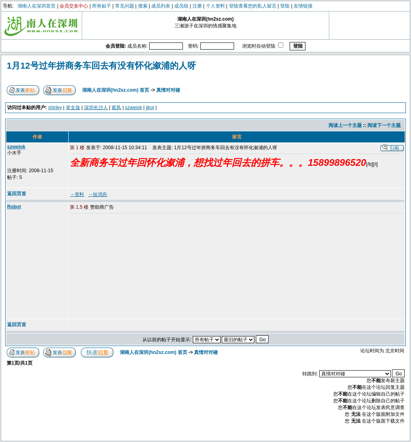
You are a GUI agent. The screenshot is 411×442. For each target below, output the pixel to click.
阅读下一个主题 (384, 125)
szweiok (133, 107)
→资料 (77, 194)
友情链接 (303, 6)
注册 (197, 6)
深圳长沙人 (96, 107)
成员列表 (160, 6)
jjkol (150, 107)
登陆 (285, 6)
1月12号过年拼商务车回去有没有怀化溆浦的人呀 (101, 66)
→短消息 (97, 194)
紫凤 (116, 107)
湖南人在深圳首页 (36, 6)
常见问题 (124, 6)
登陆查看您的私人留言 (253, 6)
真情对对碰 (168, 90)
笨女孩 (73, 107)
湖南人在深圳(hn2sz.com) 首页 (115, 90)
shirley (55, 107)
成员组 (181, 6)
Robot (14, 206)
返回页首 (16, 193)
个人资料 (215, 6)
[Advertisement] (130, 266)
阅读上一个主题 (345, 125)
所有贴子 (101, 6)
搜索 (143, 6)
